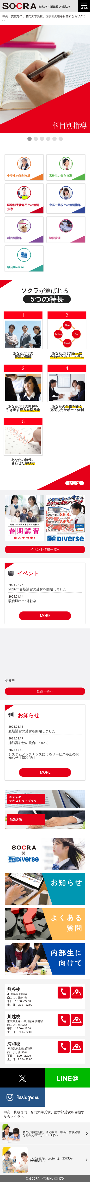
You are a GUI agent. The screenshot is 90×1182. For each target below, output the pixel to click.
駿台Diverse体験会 (22, 601)
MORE (74, 483)
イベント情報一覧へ (45, 549)
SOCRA (34, 1178)
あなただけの (23, 355)
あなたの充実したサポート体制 (67, 408)
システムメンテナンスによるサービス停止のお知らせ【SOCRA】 (43, 756)
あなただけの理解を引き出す (23, 408)
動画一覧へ (45, 691)
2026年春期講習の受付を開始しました (37, 589)
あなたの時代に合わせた (23, 461)
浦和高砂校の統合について (28, 742)
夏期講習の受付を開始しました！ (33, 731)
